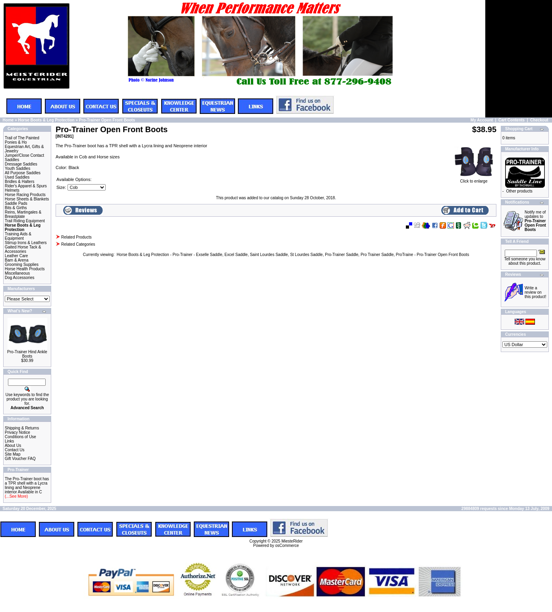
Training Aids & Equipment (18, 236)
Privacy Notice (17, 432)
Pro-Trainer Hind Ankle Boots (27, 354)
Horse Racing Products (25, 194)
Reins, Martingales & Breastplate (23, 214)
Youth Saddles (17, 168)
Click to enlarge (474, 179)
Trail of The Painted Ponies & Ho (22, 140)
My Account (482, 120)
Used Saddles (17, 177)
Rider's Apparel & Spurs (26, 186)
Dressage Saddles (21, 164)
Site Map (12, 454)
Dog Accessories (19, 277)
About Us (13, 445)
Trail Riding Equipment (25, 221)
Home (8, 120)
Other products (519, 191)
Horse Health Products (25, 269)
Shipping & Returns (22, 428)
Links (9, 441)
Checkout (539, 120)
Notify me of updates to (535, 221)
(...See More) (16, 496)
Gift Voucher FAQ (20, 458)
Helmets (12, 190)
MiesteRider (292, 541)
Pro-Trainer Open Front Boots (107, 120)
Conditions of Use (20, 437)
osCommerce (287, 545)
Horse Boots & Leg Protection (46, 120)
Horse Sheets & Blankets (27, 199)
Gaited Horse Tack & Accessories (23, 249)
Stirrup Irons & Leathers (26, 243)
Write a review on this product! (535, 292)
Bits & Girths (16, 208)
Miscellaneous (17, 273)
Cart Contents (511, 120)
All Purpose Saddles (23, 173)
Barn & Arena (16, 260)
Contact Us (14, 450)
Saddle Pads (16, 203)
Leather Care (16, 256)
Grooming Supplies (22, 264)
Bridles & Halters (19, 181)
